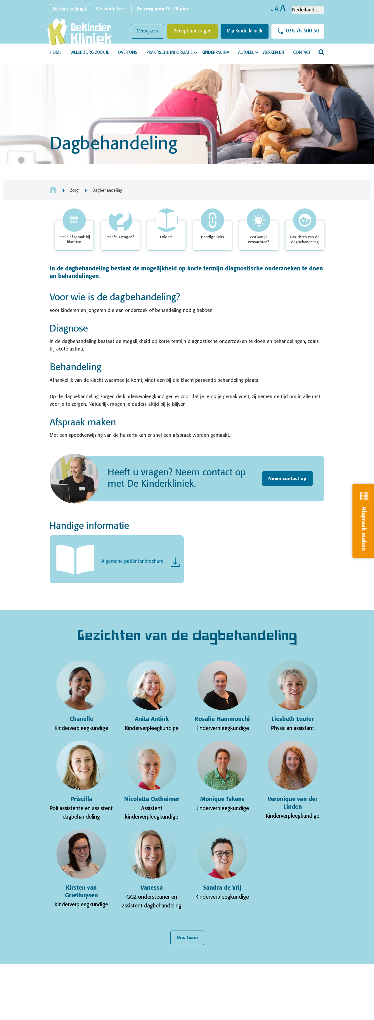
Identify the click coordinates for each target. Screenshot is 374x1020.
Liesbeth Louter (292, 719)
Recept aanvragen (192, 31)
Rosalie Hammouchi (222, 719)
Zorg (74, 191)
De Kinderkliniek (70, 9)
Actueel (246, 53)
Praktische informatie (169, 53)
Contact (302, 53)
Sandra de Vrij (222, 888)
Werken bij (273, 53)
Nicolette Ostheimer (151, 799)
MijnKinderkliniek (244, 31)
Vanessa (152, 888)
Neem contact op (287, 478)
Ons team (187, 937)
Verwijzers (147, 31)
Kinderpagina (215, 53)
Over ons (127, 53)
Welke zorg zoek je (89, 53)
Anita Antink (152, 719)
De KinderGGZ (111, 8)
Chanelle (81, 719)
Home (55, 53)
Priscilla (81, 799)
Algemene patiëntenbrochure (133, 561)
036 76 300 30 (302, 31)
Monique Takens (222, 799)
